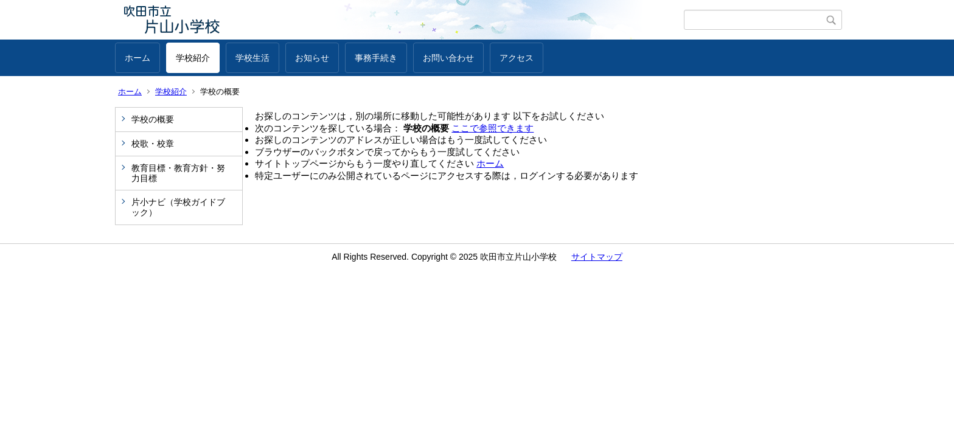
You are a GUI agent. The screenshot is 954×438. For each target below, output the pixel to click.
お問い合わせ (448, 58)
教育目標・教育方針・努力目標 (178, 173)
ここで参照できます (492, 128)
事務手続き (376, 58)
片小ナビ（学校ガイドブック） (178, 207)
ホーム (137, 58)
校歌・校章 (152, 143)
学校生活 (252, 58)
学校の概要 (152, 119)
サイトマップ (596, 257)
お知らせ (312, 58)
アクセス (517, 58)
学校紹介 (193, 58)
